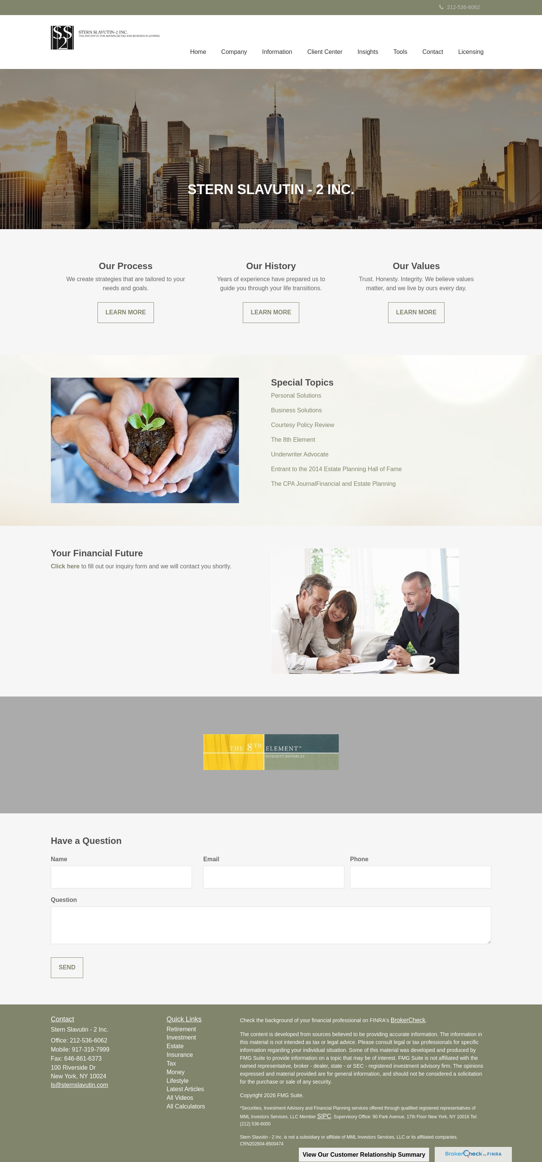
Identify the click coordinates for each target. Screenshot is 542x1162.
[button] (234, 42)
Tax (171, 1063)
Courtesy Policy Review (302, 425)
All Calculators (186, 1106)
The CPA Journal (293, 484)
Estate (175, 1046)
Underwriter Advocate (300, 454)
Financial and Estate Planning (356, 484)
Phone (359, 859)
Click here (65, 566)
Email (211, 859)
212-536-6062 (459, 7)
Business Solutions (296, 410)
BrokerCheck (408, 1020)
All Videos (180, 1098)
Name (59, 859)
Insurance (180, 1055)
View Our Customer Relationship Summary (364, 1154)
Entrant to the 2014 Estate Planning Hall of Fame (336, 469)
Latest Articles (185, 1089)
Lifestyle (178, 1081)
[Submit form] (67, 967)
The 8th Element (293, 439)
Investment (181, 1037)
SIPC (324, 1116)
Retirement (181, 1029)
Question (64, 900)
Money (176, 1072)
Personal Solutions (296, 395)
